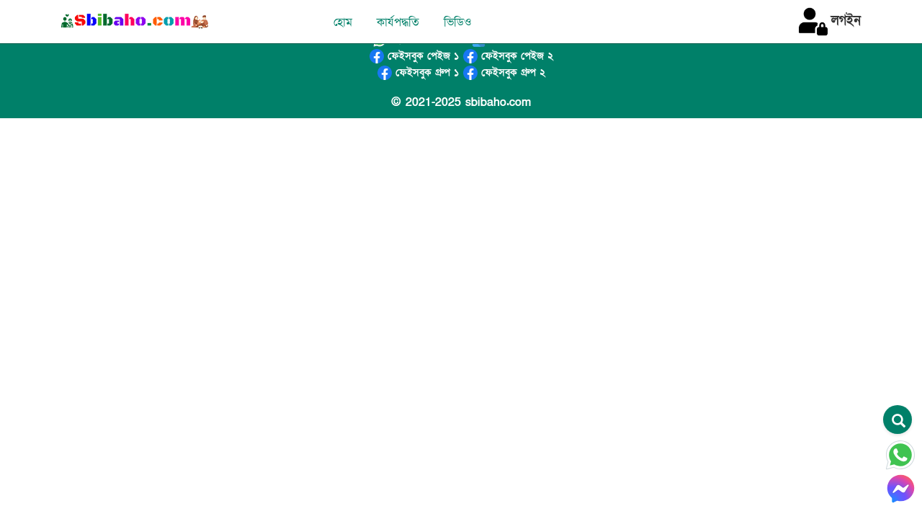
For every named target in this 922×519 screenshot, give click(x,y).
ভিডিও (458, 22)
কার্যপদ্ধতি (398, 22)
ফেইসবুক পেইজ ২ (508, 56)
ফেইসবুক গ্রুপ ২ (504, 72)
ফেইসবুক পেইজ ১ (414, 56)
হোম (343, 22)
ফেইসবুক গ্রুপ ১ (418, 72)
